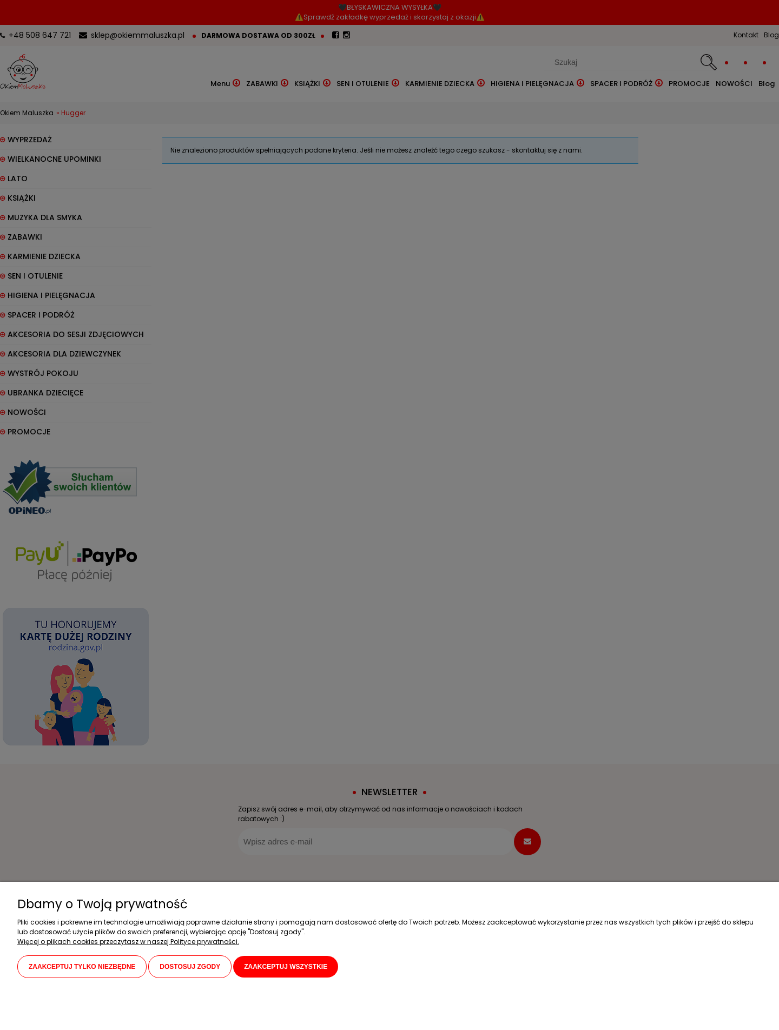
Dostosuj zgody (190, 966)
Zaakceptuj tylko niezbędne (82, 966)
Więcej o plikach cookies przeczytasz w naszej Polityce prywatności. (128, 941)
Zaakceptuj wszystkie (285, 966)
